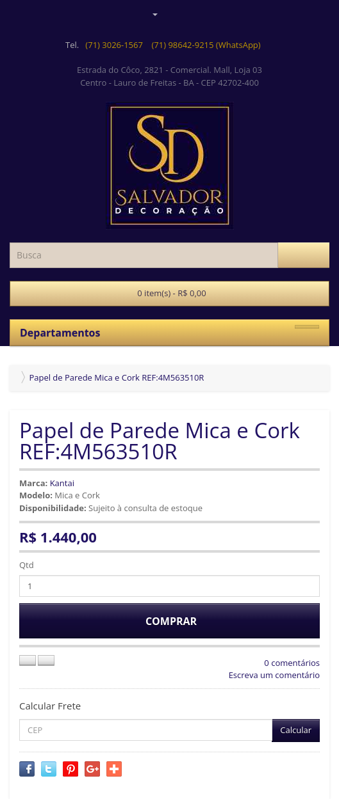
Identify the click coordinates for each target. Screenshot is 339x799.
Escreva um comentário (274, 675)
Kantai (62, 483)
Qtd (26, 565)
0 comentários (292, 662)
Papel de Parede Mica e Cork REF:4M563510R (116, 377)
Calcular (295, 730)
